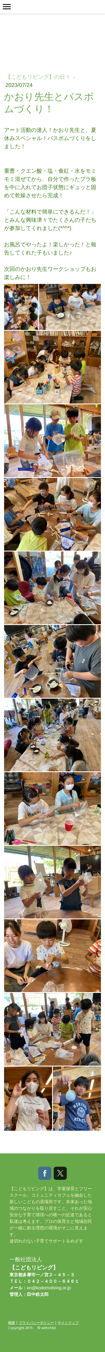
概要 (11, 1322)
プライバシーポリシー (36, 1322)
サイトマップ (68, 1322)
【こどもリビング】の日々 (38, 77)
